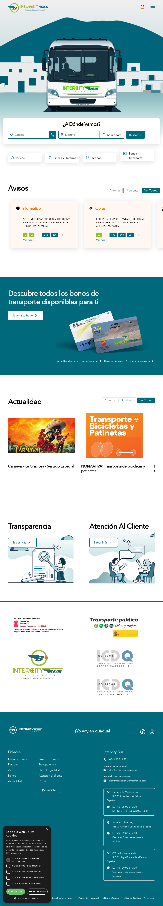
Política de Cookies (132, 897)
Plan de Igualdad (49, 770)
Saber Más (22, 543)
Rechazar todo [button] (37, 891)
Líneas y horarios (18, 759)
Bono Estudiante (116, 361)
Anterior (115, 190)
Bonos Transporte (132, 156)
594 (131, 235)
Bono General (92, 361)
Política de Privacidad (88, 897)
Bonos (12, 775)
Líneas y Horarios (62, 158)
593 (122, 235)
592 (113, 235)
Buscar (136, 135)
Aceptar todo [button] (15, 891)
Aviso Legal (149, 897)
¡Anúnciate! (49, 790)
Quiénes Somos (48, 759)
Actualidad (15, 781)
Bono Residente (68, 361)
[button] (27, 898)
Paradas (93, 158)
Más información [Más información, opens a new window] (14, 853)
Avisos (18, 158)
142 (46, 235)
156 (55, 235)
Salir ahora (112, 135)
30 (99, 235)
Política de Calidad (111, 897)
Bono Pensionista (142, 361)
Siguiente (132, 190)
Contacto (44, 781)
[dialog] (27, 864)
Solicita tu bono (24, 316)
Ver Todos (150, 190)
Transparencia (47, 764)
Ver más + (29, 240)
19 (32, 235)
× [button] (47, 829)
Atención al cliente (50, 775)
